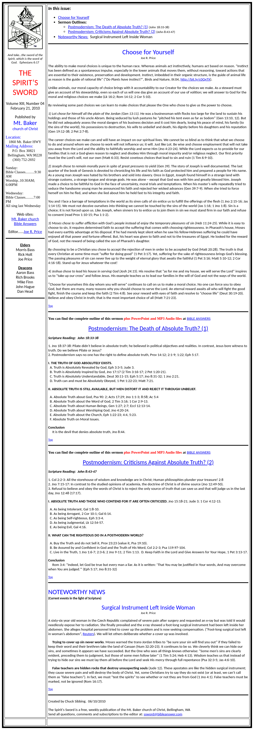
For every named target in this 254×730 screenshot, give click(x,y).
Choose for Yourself (73, 17)
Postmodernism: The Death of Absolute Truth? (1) (108, 27)
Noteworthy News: (73, 36)
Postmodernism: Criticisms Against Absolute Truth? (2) (111, 31)
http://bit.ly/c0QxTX (195, 79)
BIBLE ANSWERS (199, 318)
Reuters (88, 634)
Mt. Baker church (25, 219)
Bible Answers (25, 223)
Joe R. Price (33, 231)
